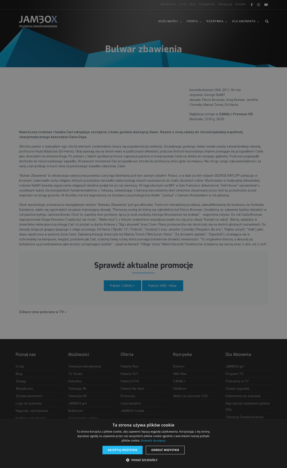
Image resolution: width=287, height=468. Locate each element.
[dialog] (143, 234)
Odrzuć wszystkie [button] (165, 450)
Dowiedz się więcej (153, 440)
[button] (143, 460)
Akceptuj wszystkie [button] (122, 450)
